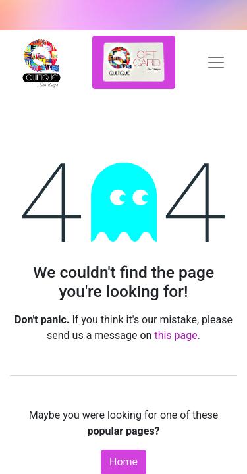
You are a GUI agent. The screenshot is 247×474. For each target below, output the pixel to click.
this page (175, 335)
